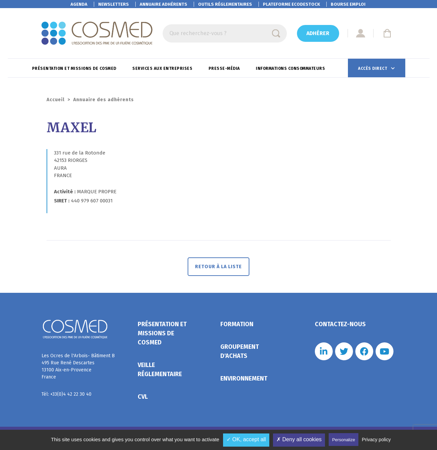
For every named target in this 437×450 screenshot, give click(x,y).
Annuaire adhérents (163, 4)
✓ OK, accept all (246, 439)
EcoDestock (291, 4)
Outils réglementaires (225, 4)
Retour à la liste (218, 267)
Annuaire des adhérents (103, 100)
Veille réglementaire (160, 369)
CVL (143, 396)
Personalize (343, 439)
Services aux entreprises (163, 68)
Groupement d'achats (239, 351)
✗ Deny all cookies (299, 439)
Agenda (79, 4)
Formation (236, 324)
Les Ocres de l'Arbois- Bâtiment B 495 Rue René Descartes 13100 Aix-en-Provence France (78, 366)
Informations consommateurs (291, 68)
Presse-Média (225, 68)
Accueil (55, 100)
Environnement (243, 378)
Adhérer (317, 33)
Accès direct (373, 68)
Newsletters (113, 4)
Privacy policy (376, 439)
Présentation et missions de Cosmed (75, 68)
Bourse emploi (348, 4)
